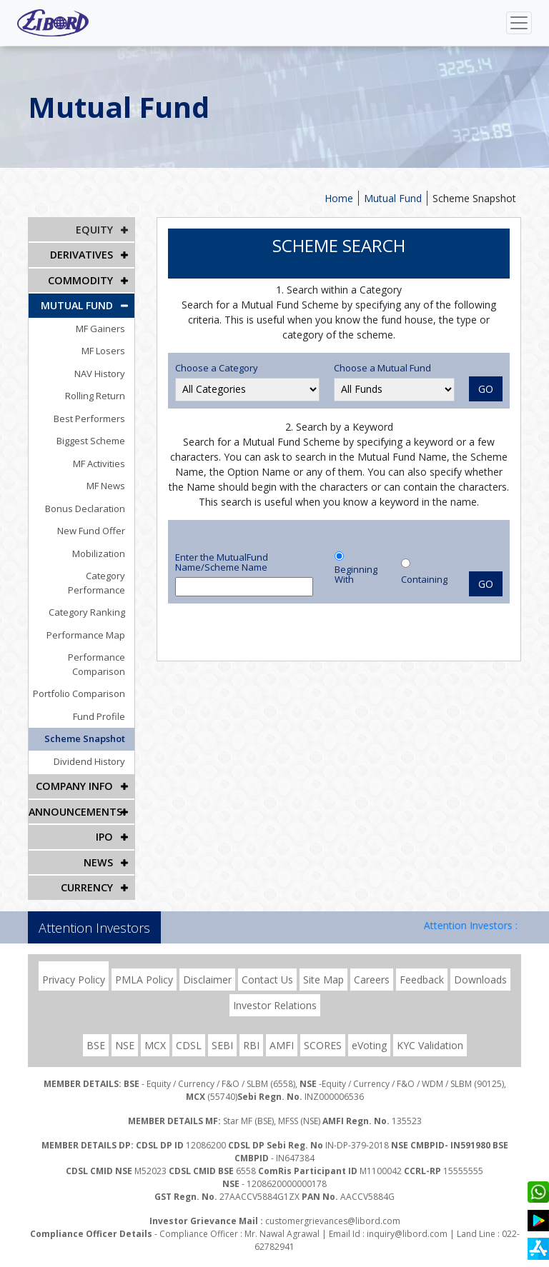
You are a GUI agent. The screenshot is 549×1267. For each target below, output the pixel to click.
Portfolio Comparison (81, 678)
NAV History (101, 372)
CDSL (189, 1029)
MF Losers (105, 350)
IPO (105, 821)
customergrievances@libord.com (332, 1204)
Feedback (422, 963)
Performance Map (88, 620)
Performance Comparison (98, 649)
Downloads (480, 963)
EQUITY (94, 229)
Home (339, 198)
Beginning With (356, 574)
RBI (251, 1029)
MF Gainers (102, 327)
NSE (124, 1029)
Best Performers (91, 417)
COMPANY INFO (75, 771)
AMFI (281, 1029)
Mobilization (100, 552)
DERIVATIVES (81, 254)
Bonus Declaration (87, 507)
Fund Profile (101, 701)
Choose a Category (216, 368)
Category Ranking (89, 597)
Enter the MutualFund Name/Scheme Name (221, 562)
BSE (95, 1029)
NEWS (98, 846)
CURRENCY (87, 871)
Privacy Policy (73, 963)
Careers (372, 963)
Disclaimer (207, 963)
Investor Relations (275, 989)
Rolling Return (97, 395)
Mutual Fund (393, 198)
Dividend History (91, 746)
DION (496, 1254)
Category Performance (78, 575)
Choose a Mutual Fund (382, 368)
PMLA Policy (144, 963)
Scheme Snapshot (474, 198)
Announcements (75, 796)
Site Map (323, 963)
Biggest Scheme (93, 440)
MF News (108, 485)
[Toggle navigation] (519, 22)
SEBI (222, 1029)
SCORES (323, 1029)
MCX (155, 1029)
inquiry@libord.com (407, 1217)
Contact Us (267, 963)
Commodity (81, 279)
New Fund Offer (93, 530)
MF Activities (101, 462)
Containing (424, 579)
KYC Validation (430, 1029)
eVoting (369, 1029)
